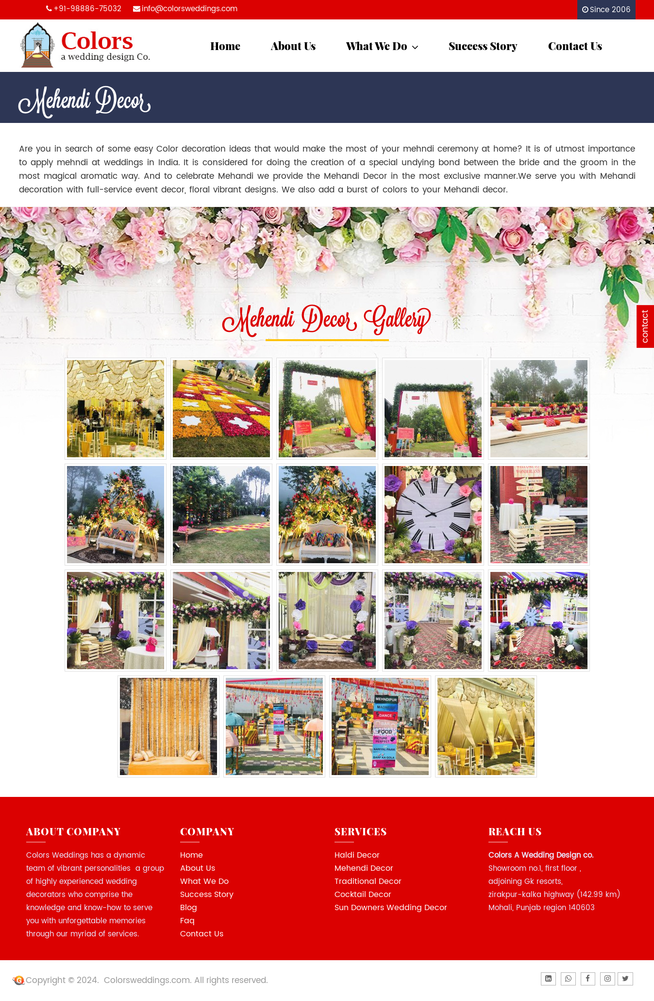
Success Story (483, 45)
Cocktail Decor (363, 894)
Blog (188, 907)
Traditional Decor (368, 881)
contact (645, 326)
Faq (187, 921)
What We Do (383, 45)
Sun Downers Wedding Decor (391, 907)
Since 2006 (610, 10)
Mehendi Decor (364, 868)
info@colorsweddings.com (189, 9)
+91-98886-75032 (87, 9)
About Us (293, 45)
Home (225, 45)
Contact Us (575, 45)
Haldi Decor (357, 855)
